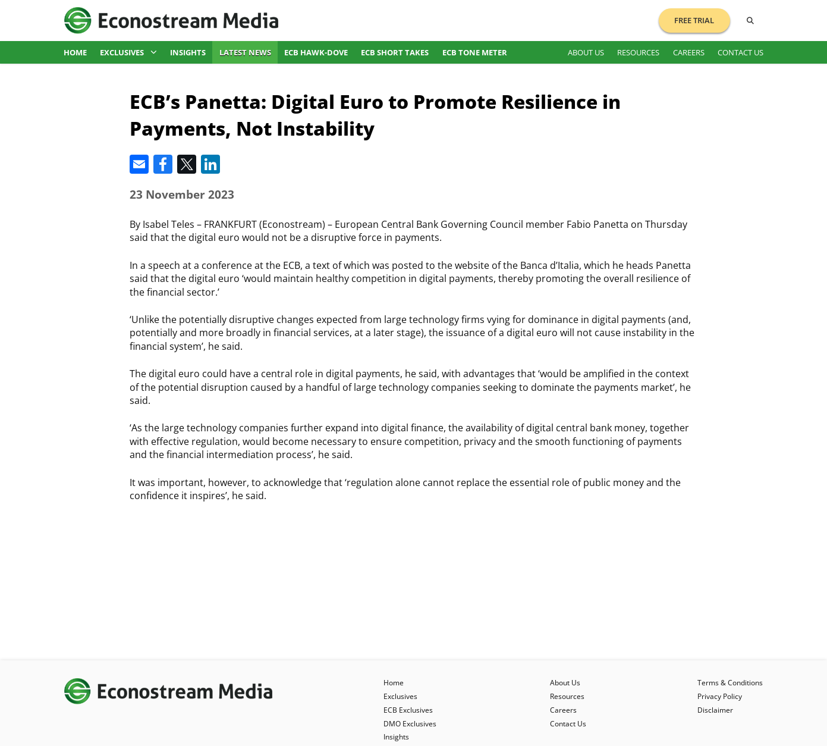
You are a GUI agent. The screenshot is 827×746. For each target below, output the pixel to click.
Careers (689, 52)
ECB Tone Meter (474, 52)
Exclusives (128, 52)
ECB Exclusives (408, 710)
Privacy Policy (719, 696)
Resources (638, 52)
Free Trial (694, 20)
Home (75, 52)
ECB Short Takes (395, 52)
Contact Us (740, 52)
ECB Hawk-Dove (316, 52)
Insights (188, 52)
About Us (586, 52)
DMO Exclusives (409, 724)
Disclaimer (715, 710)
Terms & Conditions (730, 683)
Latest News (245, 52)
